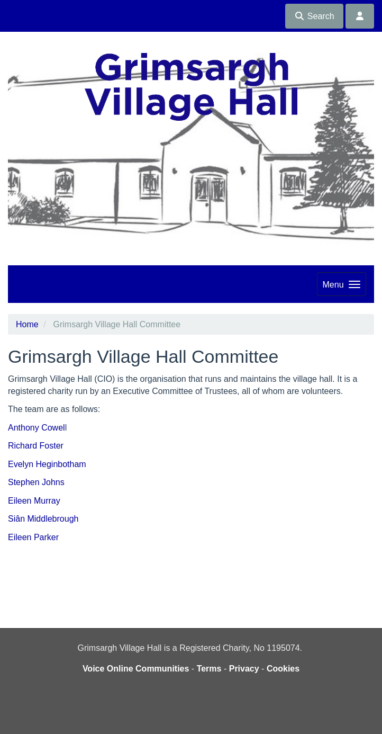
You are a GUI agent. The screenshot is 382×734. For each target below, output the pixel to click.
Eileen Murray (34, 500)
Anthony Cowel (36, 427)
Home (27, 324)
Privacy (244, 668)
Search (314, 16)
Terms (209, 668)
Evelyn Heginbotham (47, 464)
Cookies (283, 668)
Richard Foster (35, 445)
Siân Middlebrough (43, 518)
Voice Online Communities (136, 668)
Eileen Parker (33, 537)
